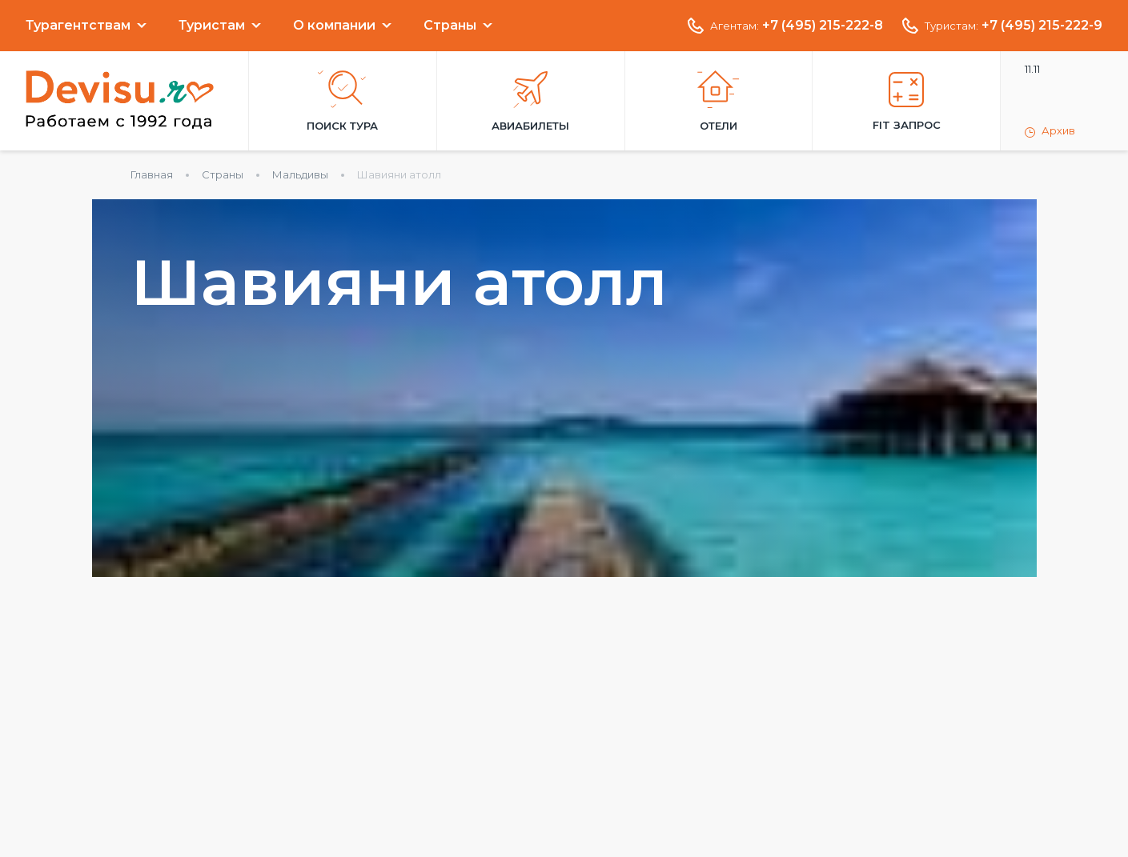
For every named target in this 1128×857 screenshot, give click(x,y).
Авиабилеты (530, 101)
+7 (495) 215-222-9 (1041, 25)
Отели (718, 101)
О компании (334, 25)
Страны (450, 25)
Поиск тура (342, 101)
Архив (1050, 131)
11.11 (1032, 68)
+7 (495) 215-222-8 (822, 25)
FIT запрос (907, 101)
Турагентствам (78, 25)
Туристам (212, 25)
